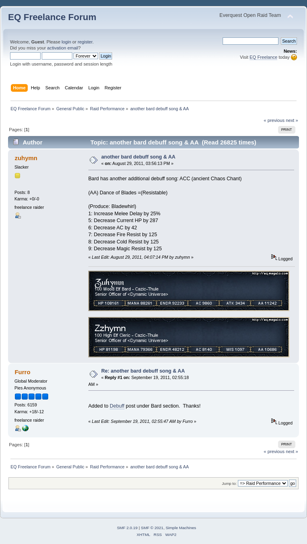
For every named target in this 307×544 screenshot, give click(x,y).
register (85, 41)
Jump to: (229, 483)
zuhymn (25, 158)
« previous (274, 120)
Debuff (117, 406)
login (66, 41)
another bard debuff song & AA (138, 157)
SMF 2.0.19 (127, 527)
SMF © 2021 (152, 527)
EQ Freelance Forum (52, 17)
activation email (62, 47)
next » (292, 120)
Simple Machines (181, 527)
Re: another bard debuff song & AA (143, 371)
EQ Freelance (263, 57)
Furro (22, 372)
